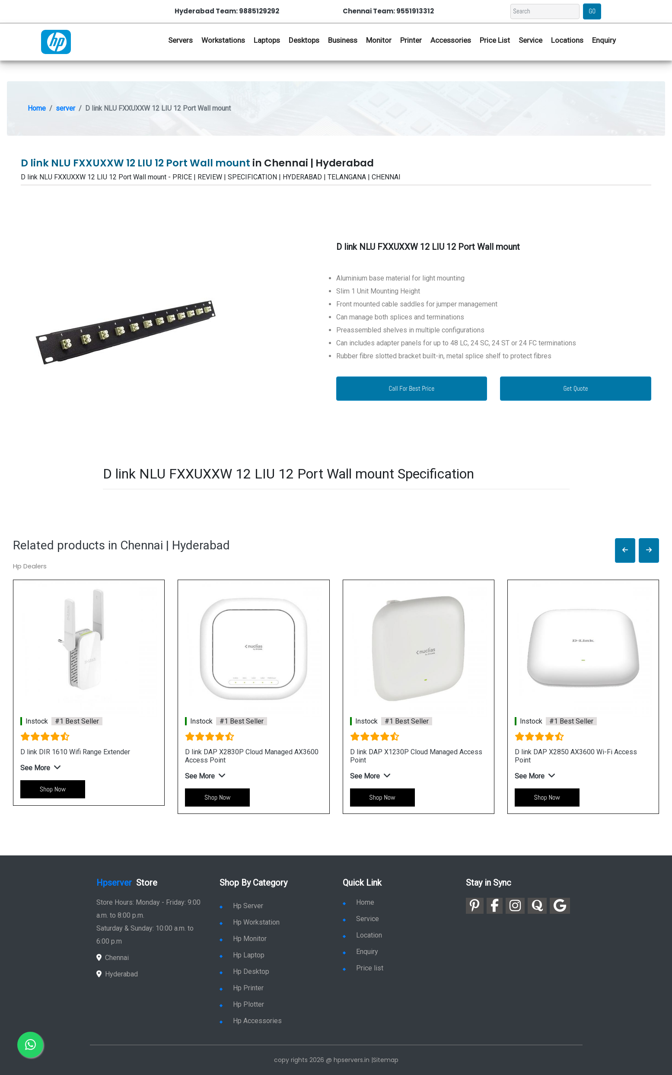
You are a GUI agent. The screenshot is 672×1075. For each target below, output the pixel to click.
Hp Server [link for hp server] (241, 906)
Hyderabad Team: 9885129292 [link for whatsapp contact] (227, 11)
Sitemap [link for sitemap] (385, 1060)
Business (342, 40)
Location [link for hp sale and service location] (362, 935)
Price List (495, 40)
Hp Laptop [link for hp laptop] (242, 955)
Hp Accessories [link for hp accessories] (251, 1021)
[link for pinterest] (475, 906)
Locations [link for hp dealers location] (567, 40)
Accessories (450, 40)
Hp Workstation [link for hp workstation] (250, 922)
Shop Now (53, 789)
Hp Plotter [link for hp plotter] (242, 1004)
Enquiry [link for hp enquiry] (604, 40)
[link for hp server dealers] (56, 41)
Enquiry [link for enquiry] (360, 951)
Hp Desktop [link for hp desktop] (244, 971)
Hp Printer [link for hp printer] (242, 988)
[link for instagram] (515, 906)
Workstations (223, 40)
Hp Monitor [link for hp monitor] (243, 939)
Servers (180, 40)
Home (37, 108)
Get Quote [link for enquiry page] (576, 388)
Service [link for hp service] (530, 40)
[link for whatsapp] (30, 1045)
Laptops (267, 40)
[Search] (545, 11)
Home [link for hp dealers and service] (358, 902)
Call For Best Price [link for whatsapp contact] (412, 388)
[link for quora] (537, 906)
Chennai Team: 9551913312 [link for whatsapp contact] (388, 11)
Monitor (379, 40)
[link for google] (560, 906)
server (65, 108)
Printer (411, 40)
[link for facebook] (495, 906)
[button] (625, 550)
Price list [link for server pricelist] (363, 968)
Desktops (304, 40)
